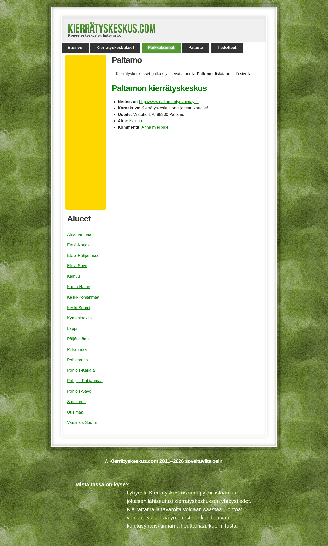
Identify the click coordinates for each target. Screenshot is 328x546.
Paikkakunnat (161, 47)
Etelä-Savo (77, 266)
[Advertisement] (87, 132)
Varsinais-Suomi (82, 422)
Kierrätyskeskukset (115, 47)
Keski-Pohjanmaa (83, 297)
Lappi (72, 328)
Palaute (195, 47)
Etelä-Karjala (79, 245)
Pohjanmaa (77, 360)
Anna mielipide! (155, 127)
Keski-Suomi (78, 308)
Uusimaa (75, 412)
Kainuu (135, 121)
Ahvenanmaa (79, 234)
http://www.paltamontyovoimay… (169, 101)
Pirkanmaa (77, 349)
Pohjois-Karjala (81, 370)
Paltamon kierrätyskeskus (159, 88)
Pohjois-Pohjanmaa (85, 381)
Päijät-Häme (78, 339)
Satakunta (76, 402)
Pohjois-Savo (79, 391)
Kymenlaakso (79, 318)
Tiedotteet (226, 47)
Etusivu (75, 47)
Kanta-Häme (78, 287)
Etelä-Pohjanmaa (83, 255)
